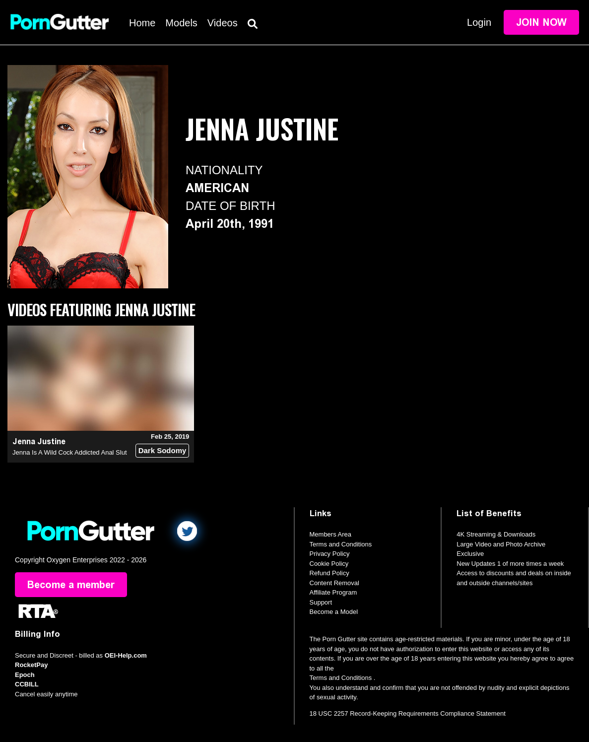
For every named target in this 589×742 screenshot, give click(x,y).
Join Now (541, 22)
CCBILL (27, 684)
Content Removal (334, 583)
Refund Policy (329, 573)
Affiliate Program (333, 592)
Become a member (71, 585)
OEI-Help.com (126, 655)
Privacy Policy (330, 553)
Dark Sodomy (162, 450)
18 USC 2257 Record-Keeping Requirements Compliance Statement (408, 713)
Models (181, 22)
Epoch (25, 674)
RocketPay (31, 665)
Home (142, 22)
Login (479, 22)
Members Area (331, 534)
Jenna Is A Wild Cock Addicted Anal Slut (69, 452)
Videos (222, 22)
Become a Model (334, 611)
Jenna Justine (38, 441)
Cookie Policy (329, 563)
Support (321, 602)
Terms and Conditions (341, 544)
